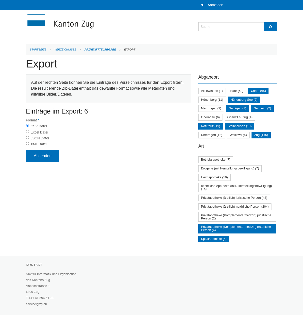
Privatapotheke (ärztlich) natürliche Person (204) (235, 206)
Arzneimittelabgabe (100, 49)
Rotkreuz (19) (210, 126)
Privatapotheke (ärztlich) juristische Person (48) (234, 197)
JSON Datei (40, 138)
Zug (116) (261, 135)
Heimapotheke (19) (214, 177)
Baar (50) (236, 91)
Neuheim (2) (262, 108)
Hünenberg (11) (212, 99)
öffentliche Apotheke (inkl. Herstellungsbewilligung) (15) (236, 187)
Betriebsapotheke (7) (215, 159)
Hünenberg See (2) (244, 99)
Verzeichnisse (65, 49)
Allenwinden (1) (212, 91)
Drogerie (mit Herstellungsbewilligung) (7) (230, 168)
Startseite (38, 49)
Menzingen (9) (211, 108)
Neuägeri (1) (237, 108)
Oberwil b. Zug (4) (239, 117)
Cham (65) (258, 91)
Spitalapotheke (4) (214, 239)
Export (129, 49)
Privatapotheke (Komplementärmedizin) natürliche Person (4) (236, 228)
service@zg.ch (36, 304)
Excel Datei (39, 132)
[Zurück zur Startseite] (90, 26)
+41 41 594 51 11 (41, 298)
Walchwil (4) (238, 135)
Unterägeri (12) (211, 135)
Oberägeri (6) (210, 117)
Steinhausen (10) (240, 126)
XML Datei (39, 144)
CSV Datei (39, 126)
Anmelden (215, 5)
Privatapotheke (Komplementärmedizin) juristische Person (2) (236, 216)
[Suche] (270, 26)
